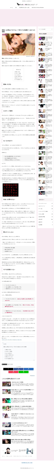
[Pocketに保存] (24, 369)
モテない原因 (4, 364)
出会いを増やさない (18, 76)
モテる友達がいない (18, 79)
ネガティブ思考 (18, 73)
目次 (17, 69)
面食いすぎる (17, 71)
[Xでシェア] (7, 369)
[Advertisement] (27, 17)
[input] (45, 29)
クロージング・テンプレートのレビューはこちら (12, 340)
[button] (52, 29)
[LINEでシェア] (29, 369)
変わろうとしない (18, 78)
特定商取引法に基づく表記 (27, 462)
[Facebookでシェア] (13, 369)
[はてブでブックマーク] (18, 369)
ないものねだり (18, 75)
